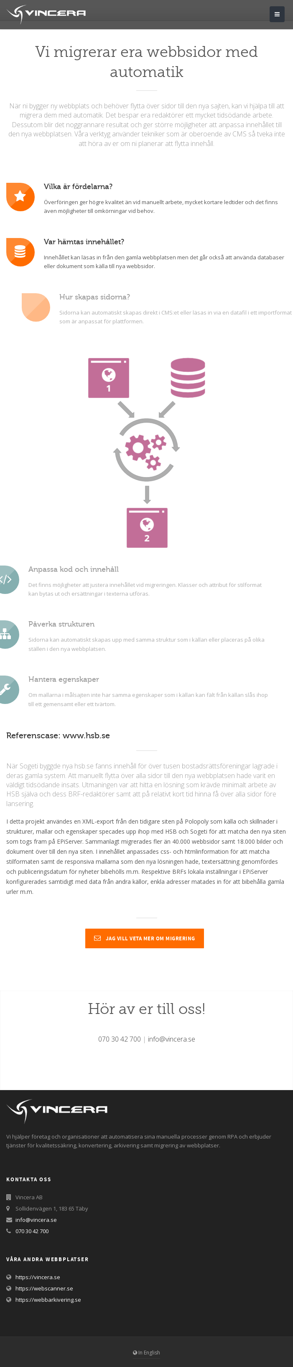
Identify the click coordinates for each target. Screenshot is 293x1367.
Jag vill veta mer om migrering (144, 938)
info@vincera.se (171, 1039)
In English (146, 1352)
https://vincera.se (37, 1277)
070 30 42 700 (119, 1039)
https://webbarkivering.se (48, 1299)
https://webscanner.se (44, 1288)
